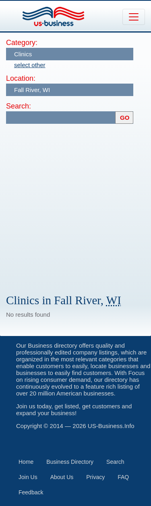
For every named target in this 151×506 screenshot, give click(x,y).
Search (115, 462)
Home (26, 462)
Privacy (95, 477)
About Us (62, 477)
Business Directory (69, 462)
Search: (18, 106)
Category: (21, 43)
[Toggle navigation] (133, 17)
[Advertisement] (75, 205)
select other (30, 64)
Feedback (31, 492)
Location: (20, 78)
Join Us (28, 477)
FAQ (123, 477)
